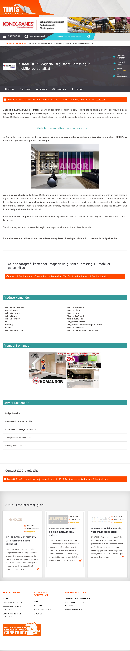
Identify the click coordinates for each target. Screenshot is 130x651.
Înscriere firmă (34, 36)
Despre (9, 89)
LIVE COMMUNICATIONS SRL (84, 646)
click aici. (100, 99)
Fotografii (59, 89)
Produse (25, 89)
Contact (78, 89)
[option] (65, 25)
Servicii (41, 89)
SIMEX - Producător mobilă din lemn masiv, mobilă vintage (63, 531)
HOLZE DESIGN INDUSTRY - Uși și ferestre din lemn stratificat (21, 531)
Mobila (19, 43)
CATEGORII (11, 36)
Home (9, 43)
